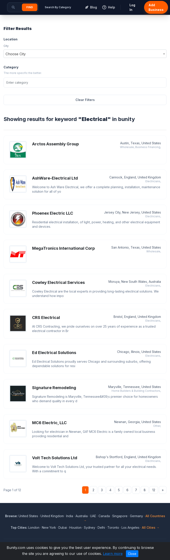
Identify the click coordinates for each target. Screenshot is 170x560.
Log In (132, 7)
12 (153, 490)
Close (132, 554)
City (6, 45)
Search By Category (58, 7)
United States (28, 516)
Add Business (156, 7)
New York (49, 527)
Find (29, 7)
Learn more (113, 553)
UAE (93, 516)
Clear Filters (85, 100)
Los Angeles (130, 527)
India (69, 516)
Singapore (120, 516)
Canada (104, 516)
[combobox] (85, 53)
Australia (81, 516)
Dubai (62, 527)
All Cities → (150, 527)
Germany (136, 516)
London (33, 527)
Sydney (89, 527)
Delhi (101, 527)
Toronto (113, 527)
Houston (75, 527)
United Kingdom (52, 516)
